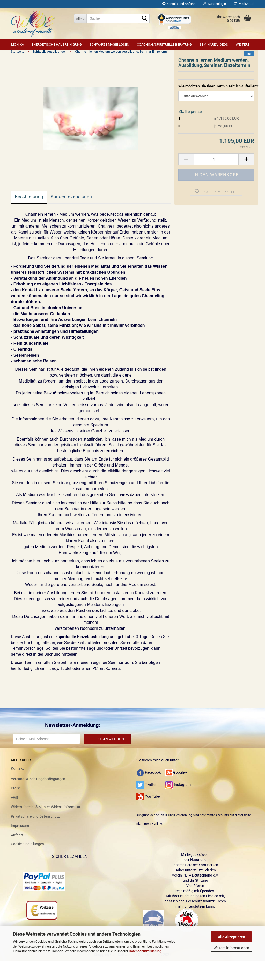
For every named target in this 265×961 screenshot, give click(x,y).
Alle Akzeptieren (231, 937)
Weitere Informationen (231, 948)
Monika (17, 44)
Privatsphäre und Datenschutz (35, 816)
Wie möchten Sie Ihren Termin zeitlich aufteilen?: (216, 86)
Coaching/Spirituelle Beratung (164, 44)
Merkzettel (244, 4)
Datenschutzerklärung (145, 951)
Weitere (242, 44)
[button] (186, 159)
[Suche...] (80, 18)
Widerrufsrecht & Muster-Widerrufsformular (45, 807)
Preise (16, 788)
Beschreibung (29, 196)
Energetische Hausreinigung (57, 44)
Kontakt (17, 768)
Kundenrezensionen (71, 196)
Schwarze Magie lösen (109, 44)
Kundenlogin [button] (214, 4)
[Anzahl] (216, 159)
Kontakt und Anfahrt (179, 4)
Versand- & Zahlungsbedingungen (38, 779)
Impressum (20, 826)
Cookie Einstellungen (27, 844)
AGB (14, 797)
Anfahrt (17, 835)
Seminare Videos (214, 44)
